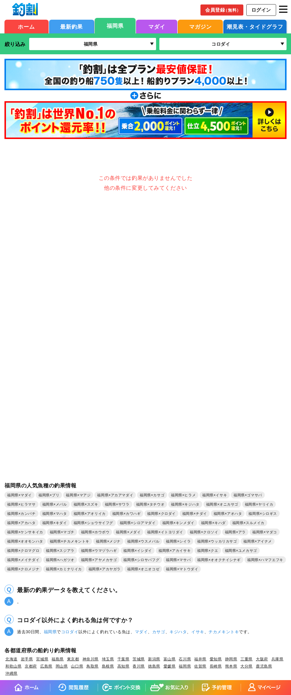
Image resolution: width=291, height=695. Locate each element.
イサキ (197, 631)
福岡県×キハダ (213, 523)
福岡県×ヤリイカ (259, 504)
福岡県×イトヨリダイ (165, 532)
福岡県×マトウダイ (182, 569)
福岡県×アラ (235, 532)
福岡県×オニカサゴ (222, 504)
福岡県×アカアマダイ (115, 495)
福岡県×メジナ (108, 541)
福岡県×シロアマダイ (138, 523)
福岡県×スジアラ (60, 551)
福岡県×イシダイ (137, 551)
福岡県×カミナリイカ (64, 569)
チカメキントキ (223, 631)
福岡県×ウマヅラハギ (99, 551)
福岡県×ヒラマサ (21, 504)
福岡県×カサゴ (152, 495)
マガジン (200, 27)
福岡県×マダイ (19, 495)
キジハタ (178, 631)
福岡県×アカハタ (21, 523)
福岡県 (115, 26)
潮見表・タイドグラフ (255, 27)
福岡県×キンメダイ (178, 523)
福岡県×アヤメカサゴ (99, 560)
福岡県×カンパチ (21, 514)
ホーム (26, 27)
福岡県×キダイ (54, 523)
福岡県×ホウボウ (95, 532)
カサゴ (158, 631)
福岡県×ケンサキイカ (25, 532)
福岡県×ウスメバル (143, 541)
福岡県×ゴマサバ (248, 495)
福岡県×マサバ (178, 560)
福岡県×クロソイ (204, 532)
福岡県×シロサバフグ (141, 560)
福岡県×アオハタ (228, 514)
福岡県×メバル (54, 504)
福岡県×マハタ (54, 514)
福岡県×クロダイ (161, 514)
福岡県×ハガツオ (60, 560)
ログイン (261, 10)
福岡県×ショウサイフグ (93, 523)
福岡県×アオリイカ (90, 514)
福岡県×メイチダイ (23, 560)
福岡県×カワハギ (126, 514)
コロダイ (69, 631)
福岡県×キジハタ (185, 504)
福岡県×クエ (207, 551)
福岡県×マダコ (264, 532)
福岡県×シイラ (178, 541)
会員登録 (223, 10)
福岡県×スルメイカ (248, 523)
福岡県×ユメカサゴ (241, 551)
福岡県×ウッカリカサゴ (217, 541)
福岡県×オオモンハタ (25, 541)
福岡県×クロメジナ (23, 569)
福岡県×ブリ (48, 495)
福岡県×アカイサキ (174, 551)
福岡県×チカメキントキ (69, 541)
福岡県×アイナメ (257, 541)
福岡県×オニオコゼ (143, 569)
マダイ (156, 27)
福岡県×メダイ (128, 532)
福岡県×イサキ (214, 495)
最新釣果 (71, 27)
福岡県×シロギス (262, 514)
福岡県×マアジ (78, 495)
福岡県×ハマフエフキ (265, 560)
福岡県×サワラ (117, 504)
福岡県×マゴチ (62, 532)
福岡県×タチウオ (150, 504)
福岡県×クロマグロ (23, 551)
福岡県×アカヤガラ (104, 569)
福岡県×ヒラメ (183, 495)
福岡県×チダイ (194, 514)
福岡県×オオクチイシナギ (219, 560)
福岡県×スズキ (86, 504)
